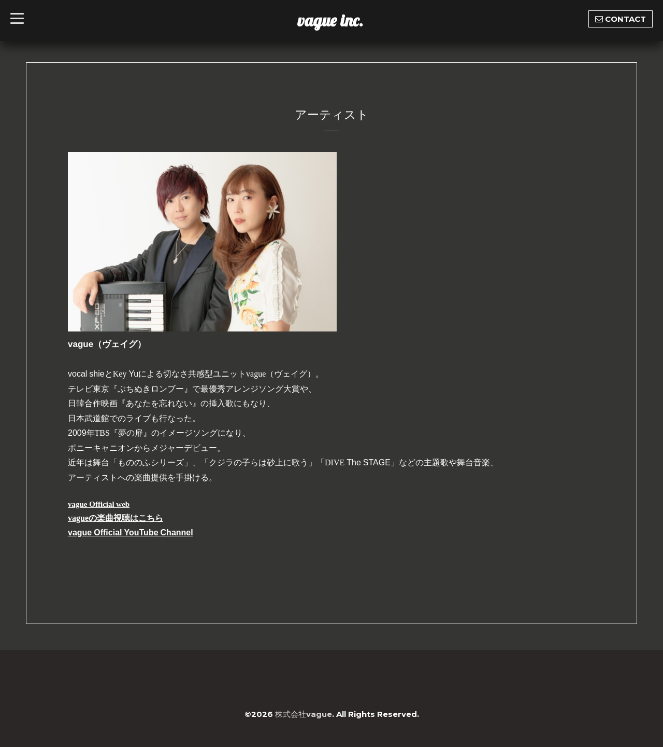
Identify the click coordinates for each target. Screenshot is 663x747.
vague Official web (98, 504)
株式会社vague (303, 714)
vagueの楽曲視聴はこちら (115, 518)
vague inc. (330, 20)
